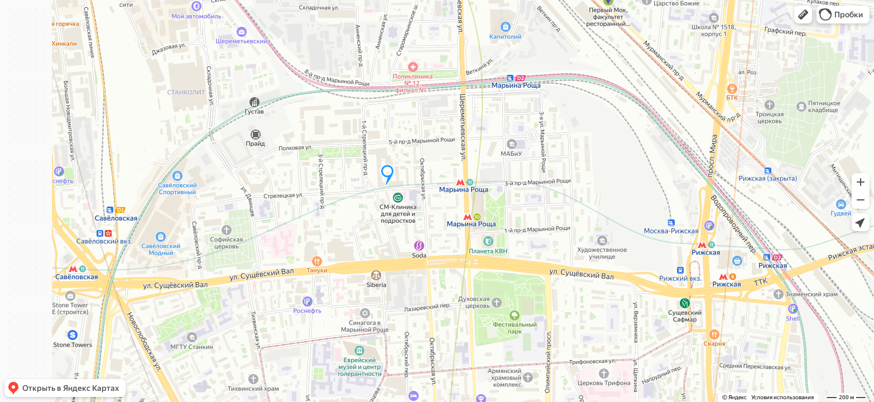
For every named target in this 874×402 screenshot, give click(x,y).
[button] (803, 14)
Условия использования (782, 397)
